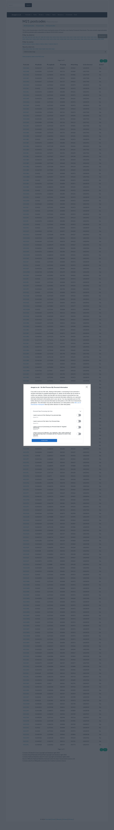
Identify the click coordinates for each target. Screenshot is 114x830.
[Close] (87, 387)
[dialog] (57, 415)
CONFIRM (44, 440)
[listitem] (57, 411)
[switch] (78, 415)
